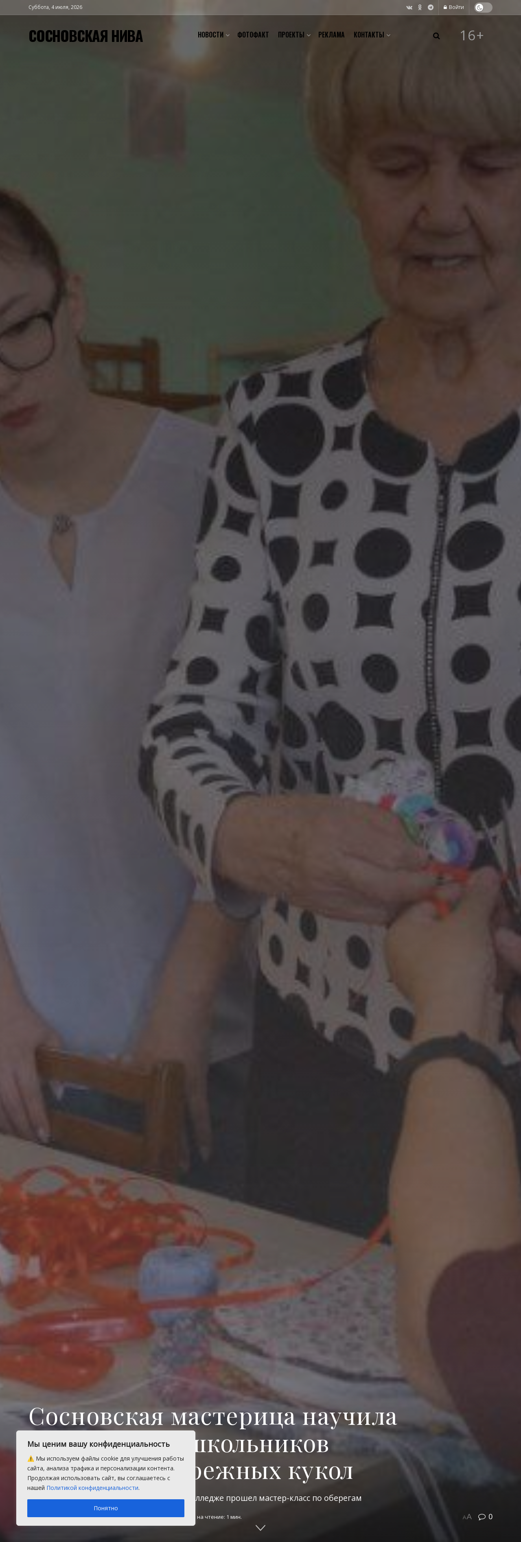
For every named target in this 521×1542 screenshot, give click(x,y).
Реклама (331, 34)
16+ (472, 35)
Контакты (369, 34)
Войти (454, 7)
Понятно (106, 1508)
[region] (105, 1478)
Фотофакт (253, 34)
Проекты (291, 34)
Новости (210, 34)
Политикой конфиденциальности (92, 1488)
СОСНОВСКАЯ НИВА (85, 35)
